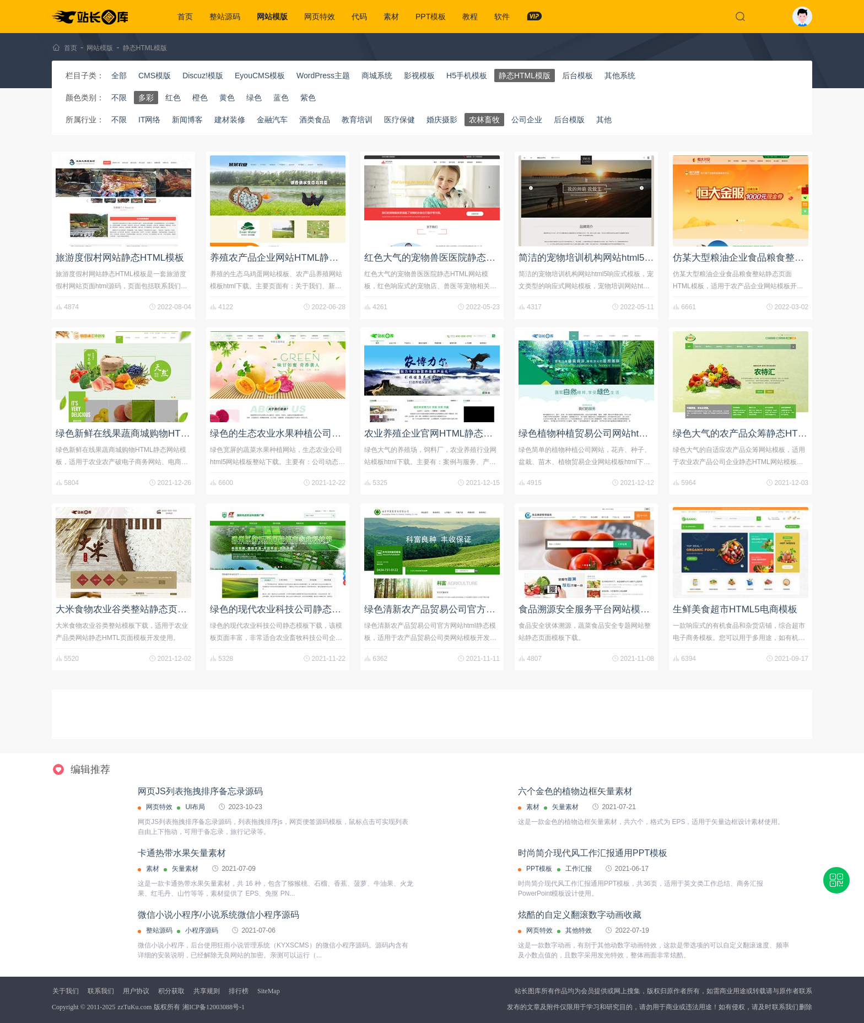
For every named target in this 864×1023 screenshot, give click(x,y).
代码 (359, 16)
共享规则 (206, 991)
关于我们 (65, 991)
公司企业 (526, 119)
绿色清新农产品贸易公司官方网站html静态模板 (462, 609)
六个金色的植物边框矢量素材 (575, 791)
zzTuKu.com (134, 1007)
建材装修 (229, 119)
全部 (119, 75)
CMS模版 (154, 75)
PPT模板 (430, 16)
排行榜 (239, 991)
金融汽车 (272, 119)
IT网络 (149, 119)
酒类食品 (314, 119)
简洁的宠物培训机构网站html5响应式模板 (605, 257)
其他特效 (578, 930)
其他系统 (619, 75)
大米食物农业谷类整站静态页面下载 (131, 609)
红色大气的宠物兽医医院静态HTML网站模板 (456, 257)
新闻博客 (187, 119)
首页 (185, 16)
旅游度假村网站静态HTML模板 (120, 257)
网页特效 (319, 16)
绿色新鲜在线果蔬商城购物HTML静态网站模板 (153, 433)
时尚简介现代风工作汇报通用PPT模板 (592, 853)
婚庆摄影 (441, 119)
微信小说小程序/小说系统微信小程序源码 (218, 914)
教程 (470, 16)
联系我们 (101, 991)
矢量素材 (565, 807)
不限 (119, 97)
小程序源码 (201, 930)
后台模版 (569, 119)
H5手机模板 (466, 75)
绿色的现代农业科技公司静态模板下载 (289, 609)
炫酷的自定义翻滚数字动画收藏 (579, 914)
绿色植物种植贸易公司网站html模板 (593, 433)
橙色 (200, 97)
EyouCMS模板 (260, 75)
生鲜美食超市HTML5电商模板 (735, 609)
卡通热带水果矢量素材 (182, 853)
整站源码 (224, 16)
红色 (173, 97)
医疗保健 (399, 119)
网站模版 (272, 16)
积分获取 (171, 991)
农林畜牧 (484, 119)
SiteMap (268, 991)
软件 (502, 16)
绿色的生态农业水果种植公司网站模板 (289, 433)
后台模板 (577, 75)
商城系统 (376, 75)
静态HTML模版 (145, 48)
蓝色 (281, 97)
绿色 (254, 97)
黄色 (227, 97)
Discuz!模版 (202, 75)
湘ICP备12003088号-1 (213, 1007)
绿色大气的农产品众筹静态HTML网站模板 (760, 433)
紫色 (308, 97)
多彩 (146, 97)
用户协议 (136, 991)
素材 (391, 16)
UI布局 (195, 807)
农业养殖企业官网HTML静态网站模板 (442, 433)
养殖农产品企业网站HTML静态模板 (283, 257)
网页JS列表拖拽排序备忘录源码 (200, 791)
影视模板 (419, 75)
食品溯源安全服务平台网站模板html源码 (602, 609)
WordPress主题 (323, 75)
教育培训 (357, 119)
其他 (604, 119)
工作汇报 (578, 869)
